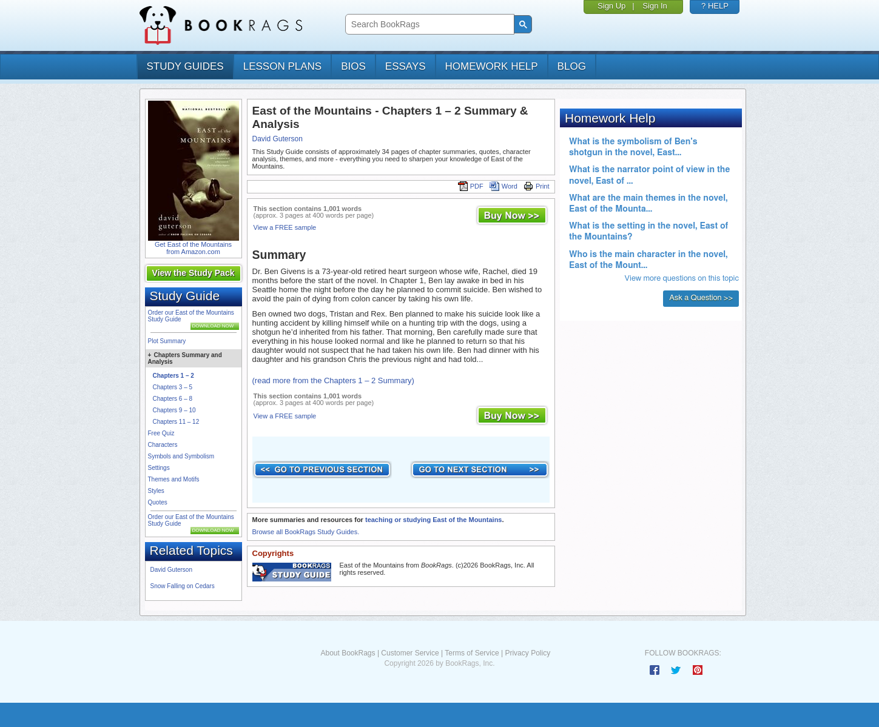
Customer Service (410, 653)
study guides (185, 66)
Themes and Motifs (174, 479)
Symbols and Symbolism (181, 456)
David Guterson (171, 569)
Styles (156, 490)
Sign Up (611, 5)
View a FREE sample (285, 227)
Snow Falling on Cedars (182, 586)
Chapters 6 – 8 (173, 398)
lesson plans (282, 66)
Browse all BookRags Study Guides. (306, 531)
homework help (491, 66)
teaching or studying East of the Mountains (433, 519)
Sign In (654, 5)
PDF (470, 186)
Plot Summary (167, 341)
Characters (163, 444)
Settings (159, 467)
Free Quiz (161, 433)
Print (537, 186)
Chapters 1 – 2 (173, 375)
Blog (571, 66)
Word (503, 186)
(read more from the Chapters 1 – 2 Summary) (333, 380)
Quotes (157, 502)
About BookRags (347, 653)
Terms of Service (472, 653)
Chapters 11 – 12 (176, 421)
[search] (428, 25)
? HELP (715, 5)
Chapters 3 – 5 (173, 387)
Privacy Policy (527, 653)
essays (405, 66)
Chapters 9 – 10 (174, 410)
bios (353, 66)
